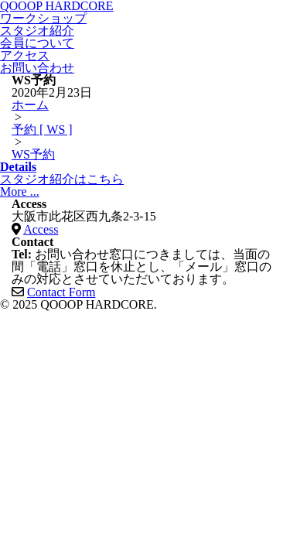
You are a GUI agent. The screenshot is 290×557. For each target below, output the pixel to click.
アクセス (24, 55)
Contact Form (61, 292)
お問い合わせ (37, 67)
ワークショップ (43, 18)
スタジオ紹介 (37, 30)
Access (40, 229)
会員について (37, 43)
